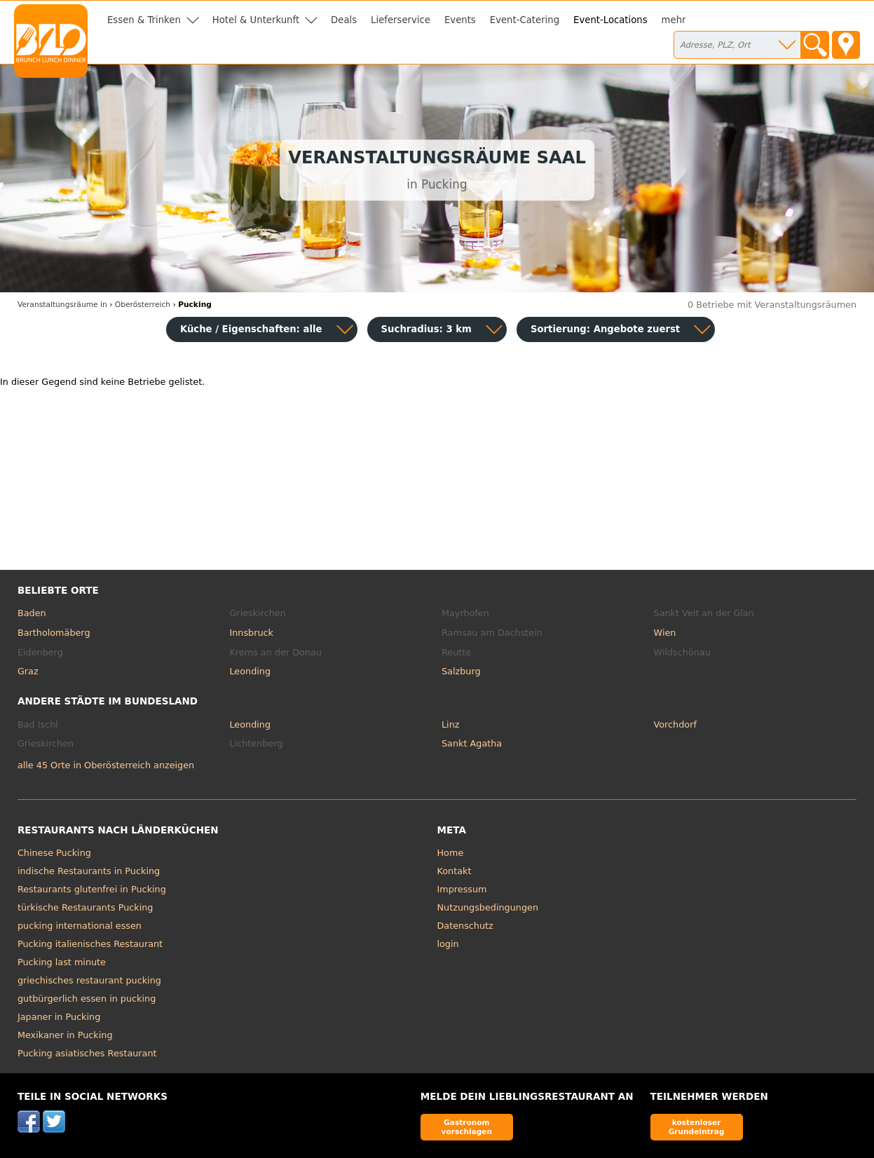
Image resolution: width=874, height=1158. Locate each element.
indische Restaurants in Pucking (89, 871)
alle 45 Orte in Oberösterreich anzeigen (106, 765)
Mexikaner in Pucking (65, 1035)
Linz (450, 724)
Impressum (462, 889)
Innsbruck (251, 632)
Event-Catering (524, 20)
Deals (344, 20)
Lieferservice (400, 20)
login (448, 944)
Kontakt (454, 871)
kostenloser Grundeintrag (697, 1127)
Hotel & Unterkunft (255, 20)
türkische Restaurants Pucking (85, 907)
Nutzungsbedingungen (488, 907)
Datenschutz (465, 925)
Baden (32, 613)
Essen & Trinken (144, 20)
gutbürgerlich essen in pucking (87, 998)
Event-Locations (610, 20)
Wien (665, 632)
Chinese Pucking (54, 852)
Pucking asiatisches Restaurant (87, 1053)
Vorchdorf (675, 724)
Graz (28, 671)
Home (450, 852)
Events (460, 20)
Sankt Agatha (472, 743)
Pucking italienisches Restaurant (90, 944)
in (62, 304)
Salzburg (461, 671)
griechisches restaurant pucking (89, 980)
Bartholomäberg (54, 632)
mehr (674, 20)
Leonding (250, 671)
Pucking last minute (62, 962)
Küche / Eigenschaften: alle (251, 329)
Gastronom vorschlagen (467, 1127)
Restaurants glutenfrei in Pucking (92, 889)
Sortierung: (605, 329)
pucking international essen (80, 925)
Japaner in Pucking (59, 1016)
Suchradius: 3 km (426, 329)
